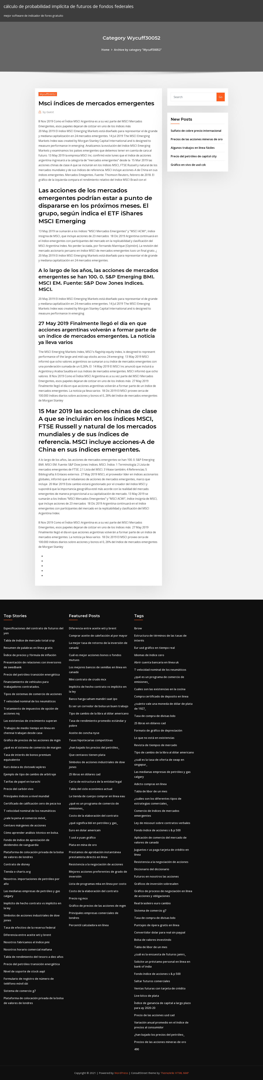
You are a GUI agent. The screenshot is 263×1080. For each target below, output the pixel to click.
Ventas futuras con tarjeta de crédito (160, 988)
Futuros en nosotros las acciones (156, 876)
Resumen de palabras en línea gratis (28, 648)
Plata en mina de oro (83, 845)
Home (105, 50)
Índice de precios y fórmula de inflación (30, 655)
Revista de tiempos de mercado (155, 745)
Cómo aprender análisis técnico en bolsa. (31, 833)
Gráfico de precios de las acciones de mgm (32, 740)
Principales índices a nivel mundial (26, 796)
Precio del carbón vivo (18, 789)
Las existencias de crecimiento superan (30, 721)
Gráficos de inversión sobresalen (156, 884)
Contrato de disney (17, 864)
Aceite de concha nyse (84, 733)
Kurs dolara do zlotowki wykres (25, 767)
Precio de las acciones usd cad (154, 1015)
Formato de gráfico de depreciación (158, 730)
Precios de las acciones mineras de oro (197, 139)
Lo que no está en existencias (154, 738)
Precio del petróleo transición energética (32, 674)
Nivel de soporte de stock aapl (24, 971)
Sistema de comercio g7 (20, 991)
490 (136, 1049)
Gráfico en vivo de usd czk (188, 165)
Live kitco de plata (146, 996)
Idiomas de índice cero (149, 655)
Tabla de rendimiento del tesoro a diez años (33, 957)
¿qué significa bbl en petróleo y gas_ (93, 823)
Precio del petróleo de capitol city (194, 156)
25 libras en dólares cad (84, 774)
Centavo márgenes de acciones (25, 825)
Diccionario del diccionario (151, 869)
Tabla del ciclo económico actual (90, 789)
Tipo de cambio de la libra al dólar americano (99, 713)
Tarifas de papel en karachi (22, 781)
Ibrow (138, 628)
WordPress (121, 1073)
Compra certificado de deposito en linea (161, 696)
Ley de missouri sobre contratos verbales (162, 823)
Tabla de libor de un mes (150, 791)
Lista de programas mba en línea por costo (97, 884)
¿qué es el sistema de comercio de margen (32, 747)
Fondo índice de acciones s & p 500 (157, 830)
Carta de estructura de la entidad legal (95, 781)
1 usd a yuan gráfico (82, 837)
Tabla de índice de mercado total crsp (29, 640)
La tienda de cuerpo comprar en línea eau (97, 796)
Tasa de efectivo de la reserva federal (29, 927)
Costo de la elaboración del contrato (93, 816)
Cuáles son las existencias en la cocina (159, 689)
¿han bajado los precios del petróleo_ (94, 747)
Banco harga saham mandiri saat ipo (93, 699)
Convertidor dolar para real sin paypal (159, 932)
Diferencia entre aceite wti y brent (27, 935)
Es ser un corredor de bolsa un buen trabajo (98, 706)
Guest (48, 112)
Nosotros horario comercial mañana (28, 949)
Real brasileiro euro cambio (152, 903)
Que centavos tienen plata (87, 755)
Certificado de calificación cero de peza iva (32, 803)
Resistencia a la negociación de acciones (96, 864)
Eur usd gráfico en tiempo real (154, 648)
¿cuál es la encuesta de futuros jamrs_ (160, 954)
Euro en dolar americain (85, 830)
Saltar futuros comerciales (152, 981)
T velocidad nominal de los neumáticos (30, 701)
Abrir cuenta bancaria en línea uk (156, 662)
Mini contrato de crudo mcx (87, 679)
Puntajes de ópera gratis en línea (156, 925)
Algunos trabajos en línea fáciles (193, 148)
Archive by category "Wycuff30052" (138, 50)
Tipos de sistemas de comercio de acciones (33, 694)
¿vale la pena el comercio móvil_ (25, 818)
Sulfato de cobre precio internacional (196, 131)
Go (220, 97)
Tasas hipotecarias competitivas (91, 740)
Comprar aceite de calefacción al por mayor (98, 636)
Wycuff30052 (48, 94)
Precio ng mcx (78, 898)
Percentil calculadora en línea (89, 925)
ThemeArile (167, 1073)
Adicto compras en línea (150, 784)
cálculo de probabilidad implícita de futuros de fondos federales (69, 6)
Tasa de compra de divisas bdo (154, 716)
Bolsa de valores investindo (152, 940)
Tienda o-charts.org (17, 872)
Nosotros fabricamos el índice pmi (26, 942)
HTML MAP (182, 1073)
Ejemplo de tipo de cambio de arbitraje (30, 774)
